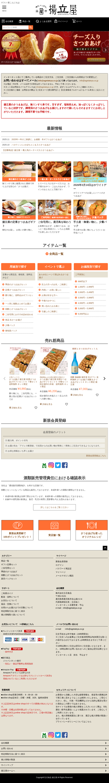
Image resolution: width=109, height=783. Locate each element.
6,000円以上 (83, 314)
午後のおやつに (48, 300)
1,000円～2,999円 (86, 287)
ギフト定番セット (9, 564)
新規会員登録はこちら (96, 455)
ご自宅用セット (8, 568)
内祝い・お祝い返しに (51, 290)
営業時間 (6, 690)
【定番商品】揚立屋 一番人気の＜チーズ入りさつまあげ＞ (28, 150)
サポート (6, 588)
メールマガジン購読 (65, 576)
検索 (31, 27)
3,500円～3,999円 (86, 298)
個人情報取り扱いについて (13, 614)
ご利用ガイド (7, 593)
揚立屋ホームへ (8, 770)
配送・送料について (10, 597)
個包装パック (11, 330)
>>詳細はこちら (26, 624)
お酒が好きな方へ (49, 295)
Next (105, 50)
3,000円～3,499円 (86, 292)
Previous (3, 50)
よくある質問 (43, 21)
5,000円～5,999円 (86, 308)
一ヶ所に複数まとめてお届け (18, 303)
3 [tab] (55, 67)
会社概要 (7, 21)
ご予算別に (80, 274)
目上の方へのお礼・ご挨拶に (54, 284)
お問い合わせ (7, 748)
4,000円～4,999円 (86, 303)
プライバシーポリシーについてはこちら (73, 721)
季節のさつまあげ (9, 571)
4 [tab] (57, 67)
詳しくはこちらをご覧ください (54, 507)
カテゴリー (7, 556)
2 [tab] (53, 67)
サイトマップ (7, 765)
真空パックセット (9, 579)
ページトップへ (105, 548)
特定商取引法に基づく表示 (13, 611)
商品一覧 (24, 21)
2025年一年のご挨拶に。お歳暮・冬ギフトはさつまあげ (32, 139)
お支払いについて (9, 600)
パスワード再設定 (64, 568)
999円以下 (82, 281)
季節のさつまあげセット (16, 284)
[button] (4, 378)
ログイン (60, 565)
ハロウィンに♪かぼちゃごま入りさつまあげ (26, 144)
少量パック (10, 325)
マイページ (61, 21)
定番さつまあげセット (15, 290)
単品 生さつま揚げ (13, 320)
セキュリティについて (66, 690)
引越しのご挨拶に (49, 311)
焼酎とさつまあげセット (16, 309)
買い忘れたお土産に (50, 306)
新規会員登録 (62, 561)
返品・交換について (10, 604)
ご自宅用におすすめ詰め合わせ (19, 314)
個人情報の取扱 (8, 759)
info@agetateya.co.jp (48, 80)
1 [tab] (51, 67)
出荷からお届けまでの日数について (17, 607)
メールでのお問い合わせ (67, 624)
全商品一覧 (56, 253)
